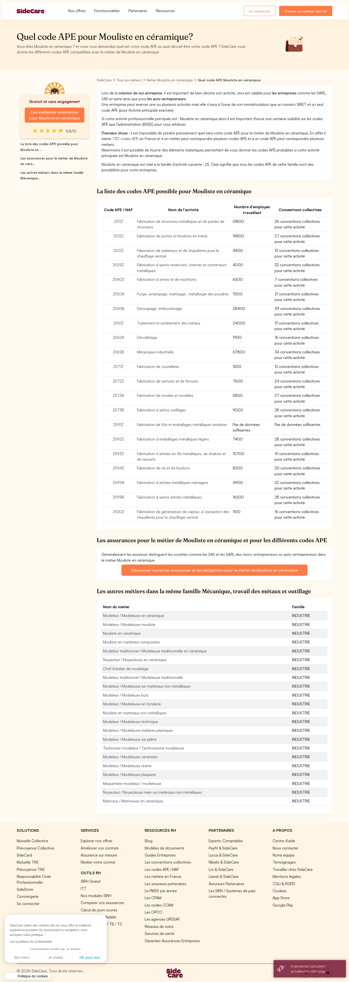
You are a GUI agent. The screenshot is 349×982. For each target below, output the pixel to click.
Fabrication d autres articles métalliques (169, 497)
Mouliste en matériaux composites (131, 642)
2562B (118, 352)
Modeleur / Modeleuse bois (125, 695)
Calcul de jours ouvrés (99, 909)
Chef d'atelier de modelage (126, 668)
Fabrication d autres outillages (161, 410)
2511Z (118, 221)
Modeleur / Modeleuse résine (127, 765)
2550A (118, 293)
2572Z (118, 381)
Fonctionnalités (107, 10)
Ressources (165, 10)
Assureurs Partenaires (226, 883)
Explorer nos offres (96, 840)
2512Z (118, 235)
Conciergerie (28, 896)
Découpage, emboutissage (159, 308)
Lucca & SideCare (223, 855)
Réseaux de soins (159, 926)
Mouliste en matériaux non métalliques (135, 712)
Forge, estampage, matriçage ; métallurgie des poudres (183, 293)
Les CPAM (153, 897)
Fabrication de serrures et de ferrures (167, 381)
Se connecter (259, 11)
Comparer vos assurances (102, 902)
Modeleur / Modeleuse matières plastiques (138, 730)
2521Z (118, 250)
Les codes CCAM (159, 905)
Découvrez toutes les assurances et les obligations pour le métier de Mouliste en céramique (214, 570)
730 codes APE (125, 138)
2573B (118, 410)
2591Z (118, 424)
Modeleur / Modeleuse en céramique (133, 615)
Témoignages (284, 862)
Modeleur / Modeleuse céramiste (130, 756)
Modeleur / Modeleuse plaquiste (129, 774)
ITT (83, 888)
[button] (27, 976)
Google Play (283, 905)
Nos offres (77, 10)
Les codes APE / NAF (162, 869)
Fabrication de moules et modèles (165, 395)
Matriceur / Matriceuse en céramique (133, 801)
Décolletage (147, 337)
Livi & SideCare (221, 869)
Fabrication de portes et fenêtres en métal (172, 235)
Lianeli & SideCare (223, 876)
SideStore (25, 889)
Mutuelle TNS (28, 862)
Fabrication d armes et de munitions (166, 279)
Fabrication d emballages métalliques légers (173, 439)
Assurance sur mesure (99, 855)
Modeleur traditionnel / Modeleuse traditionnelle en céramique (155, 651)
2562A (118, 337)
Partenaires (137, 10)
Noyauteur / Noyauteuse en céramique (135, 659)
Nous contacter (285, 848)
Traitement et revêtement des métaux (168, 323)
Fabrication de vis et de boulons (163, 468)
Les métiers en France (163, 876)
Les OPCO (153, 912)
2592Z (118, 439)
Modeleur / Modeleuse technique (130, 721)
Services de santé (159, 933)
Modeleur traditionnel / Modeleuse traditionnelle (143, 677)
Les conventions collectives (168, 862)
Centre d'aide (284, 840)
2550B (118, 308)
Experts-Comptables (226, 840)
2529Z (118, 264)
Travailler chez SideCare (293, 869)
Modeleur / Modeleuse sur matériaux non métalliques (146, 686)
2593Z (118, 453)
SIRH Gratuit (91, 881)
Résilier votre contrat (98, 862)
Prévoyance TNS (31, 869)
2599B (118, 497)
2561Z (118, 323)
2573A (118, 395)
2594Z (118, 468)
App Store (281, 897)
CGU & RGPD (284, 883)
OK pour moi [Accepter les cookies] (44, 957)
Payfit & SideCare (223, 848)
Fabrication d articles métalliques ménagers (172, 482)
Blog (148, 840)
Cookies (279, 890)
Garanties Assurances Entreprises (172, 940)
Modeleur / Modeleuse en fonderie (132, 703)
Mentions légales (287, 876)
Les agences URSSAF (162, 919)
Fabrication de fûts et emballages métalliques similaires (182, 424)
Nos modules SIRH (96, 895)
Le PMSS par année (161, 890)
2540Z (118, 279)
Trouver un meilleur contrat (305, 11)
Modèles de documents (164, 848)
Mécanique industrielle (155, 352)
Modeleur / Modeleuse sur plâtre (130, 739)
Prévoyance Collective (35, 848)
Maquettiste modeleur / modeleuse (132, 783)
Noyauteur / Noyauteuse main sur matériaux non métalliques (152, 792)
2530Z (118, 511)
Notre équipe (283, 855)
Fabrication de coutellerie (158, 366)
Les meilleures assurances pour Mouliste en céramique (54, 115)
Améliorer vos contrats (100, 848)
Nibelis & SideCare (224, 862)
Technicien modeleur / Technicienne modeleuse (143, 748)
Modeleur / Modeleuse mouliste (129, 624)
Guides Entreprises (160, 855)
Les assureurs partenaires (165, 883)
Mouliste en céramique (122, 633)
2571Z (118, 366)
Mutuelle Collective (32, 840)
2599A (118, 482)
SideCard (24, 855)
